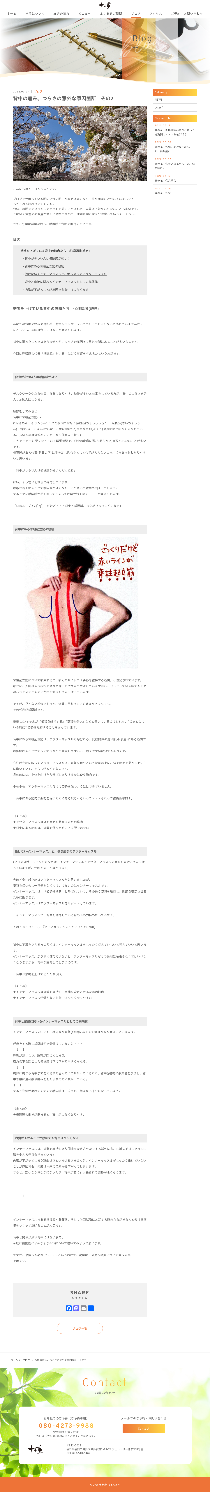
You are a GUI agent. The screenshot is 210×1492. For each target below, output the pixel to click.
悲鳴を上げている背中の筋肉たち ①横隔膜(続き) (55, 250)
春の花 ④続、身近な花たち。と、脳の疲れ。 (175, 146)
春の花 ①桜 (175, 191)
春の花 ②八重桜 (175, 178)
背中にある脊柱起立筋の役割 (44, 266)
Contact (144, 1428)
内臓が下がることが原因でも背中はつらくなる (57, 289)
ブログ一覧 (79, 1328)
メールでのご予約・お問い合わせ (144, 1418)
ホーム (14, 1360)
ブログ (26, 1360)
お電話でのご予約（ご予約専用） (66, 1418)
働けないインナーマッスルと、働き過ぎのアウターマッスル (66, 274)
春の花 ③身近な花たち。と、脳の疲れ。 (175, 163)
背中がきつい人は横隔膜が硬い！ (47, 258)
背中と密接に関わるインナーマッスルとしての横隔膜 (61, 281)
